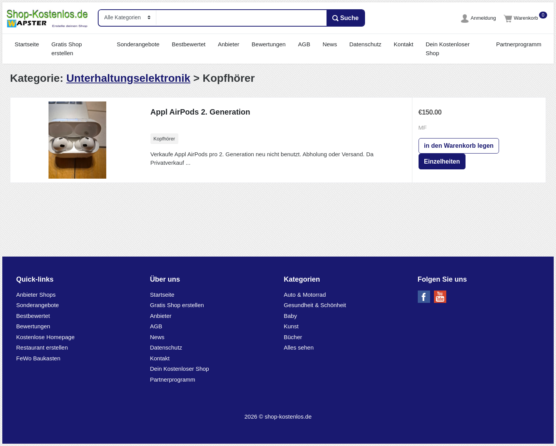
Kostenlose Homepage (45, 337)
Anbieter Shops (36, 294)
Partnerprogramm (518, 44)
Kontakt (404, 44)
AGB (304, 44)
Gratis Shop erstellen (66, 48)
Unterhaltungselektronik (128, 78)
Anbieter (228, 44)
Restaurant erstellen (42, 347)
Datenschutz (365, 44)
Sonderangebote (138, 44)
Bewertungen (269, 44)
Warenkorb (521, 18)
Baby (290, 316)
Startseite (27, 44)
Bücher (293, 337)
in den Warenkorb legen (459, 145)
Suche (345, 18)
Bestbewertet (189, 44)
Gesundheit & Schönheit (315, 305)
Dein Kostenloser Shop (447, 48)
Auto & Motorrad (305, 294)
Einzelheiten (442, 161)
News (330, 44)
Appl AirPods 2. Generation (200, 112)
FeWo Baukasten (38, 358)
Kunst (291, 326)
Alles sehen (299, 347)
